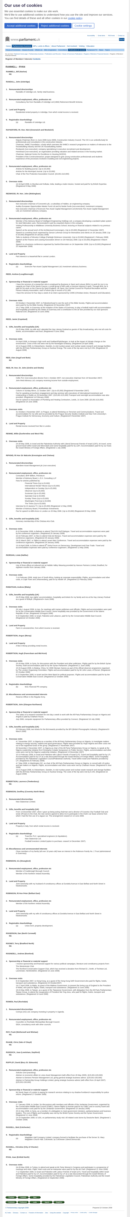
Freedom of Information (36, 1212)
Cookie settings (83, 25)
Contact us (121, 35)
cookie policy (75, 18)
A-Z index (8, 1212)
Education (90, 46)
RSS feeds (111, 35)
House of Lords (27, 50)
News (101, 50)
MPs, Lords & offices (41, 46)
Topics (107, 50)
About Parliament (58, 46)
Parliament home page (21, 54)
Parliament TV (92, 50)
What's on (38, 50)
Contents (36, 59)
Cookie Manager (93, 1212)
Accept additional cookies (21, 25)
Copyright (66, 1212)
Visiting (82, 46)
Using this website (55, 1212)
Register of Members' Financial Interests (96, 54)
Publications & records (77, 50)
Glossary (15, 1212)
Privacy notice (74, 1212)
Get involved (72, 46)
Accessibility (91, 35)
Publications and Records (53, 54)
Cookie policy (83, 1212)
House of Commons (13, 50)
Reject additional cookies (55, 25)
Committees (62, 50)
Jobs (46, 1212)
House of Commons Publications (72, 54)
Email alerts (101, 35)
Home (8, 46)
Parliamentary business (22, 46)
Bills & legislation (50, 50)
